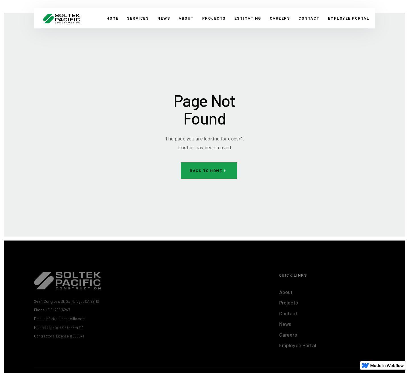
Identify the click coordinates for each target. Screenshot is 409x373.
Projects (214, 18)
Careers (280, 18)
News (163, 18)
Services (138, 18)
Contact (288, 313)
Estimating (247, 18)
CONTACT (309, 18)
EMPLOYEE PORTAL (349, 18)
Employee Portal (297, 345)
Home (112, 18)
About (186, 18)
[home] (61, 18)
